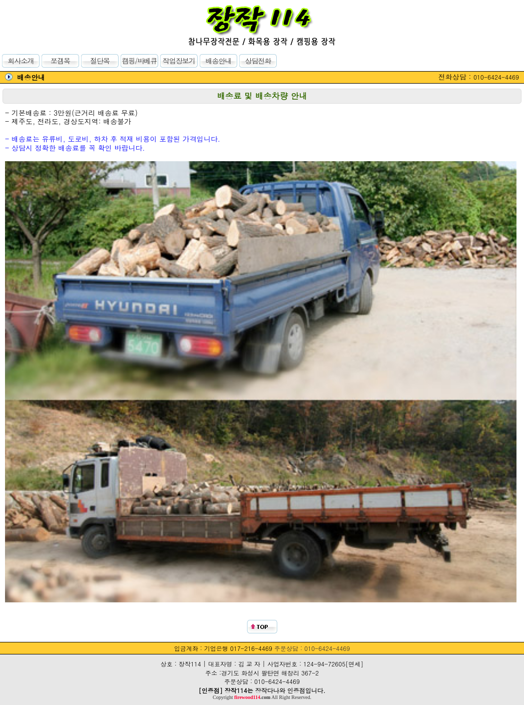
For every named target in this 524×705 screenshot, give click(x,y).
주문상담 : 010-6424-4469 (312, 648)
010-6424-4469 (496, 77)
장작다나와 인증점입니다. (290, 690)
